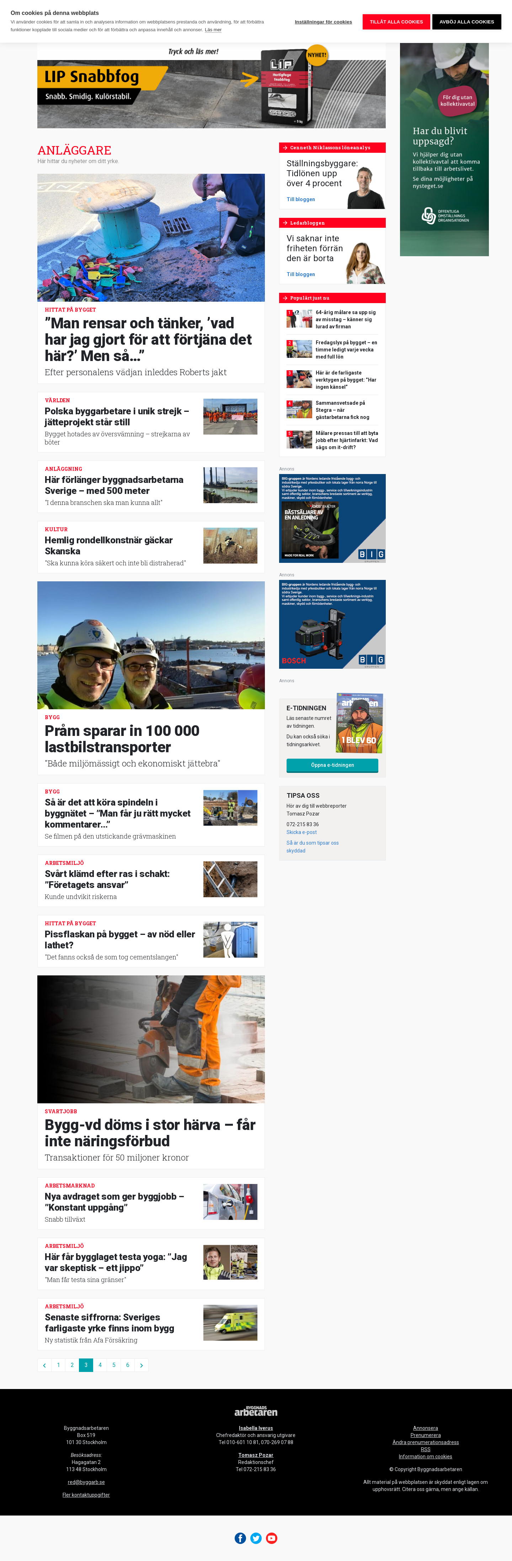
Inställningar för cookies (322, 21)
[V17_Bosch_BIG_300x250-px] (332, 623)
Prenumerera (426, 1435)
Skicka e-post (302, 832)
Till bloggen (301, 199)
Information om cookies (425, 1456)
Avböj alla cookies (466, 21)
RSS (426, 1449)
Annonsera (425, 1428)
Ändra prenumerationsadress (426, 1442)
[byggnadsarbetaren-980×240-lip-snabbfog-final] (211, 85)
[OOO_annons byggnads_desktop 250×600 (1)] (444, 149)
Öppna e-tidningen (332, 765)
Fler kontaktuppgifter (86, 1495)
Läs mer (213, 29)
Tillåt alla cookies (395, 21)
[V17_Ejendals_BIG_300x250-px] (332, 518)
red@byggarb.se (86, 1482)
